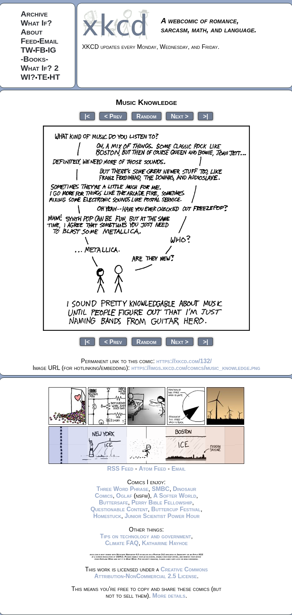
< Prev (113, 116)
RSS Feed (120, 468)
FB (40, 49)
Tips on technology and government (145, 536)
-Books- (34, 59)
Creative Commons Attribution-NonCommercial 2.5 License (151, 572)
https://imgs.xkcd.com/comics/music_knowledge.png (195, 368)
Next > (180, 116)
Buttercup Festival (176, 509)
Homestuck (107, 516)
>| (205, 116)
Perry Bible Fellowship (161, 502)
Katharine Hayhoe (165, 543)
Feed (29, 40)
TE (42, 77)
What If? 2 (40, 68)
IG (52, 49)
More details (169, 595)
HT (55, 77)
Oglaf (124, 495)
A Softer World (174, 495)
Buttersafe (113, 502)
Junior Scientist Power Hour (162, 516)
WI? (28, 77)
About (32, 31)
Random (147, 116)
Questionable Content (119, 509)
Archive (34, 13)
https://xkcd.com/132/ (184, 361)
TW (27, 49)
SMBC (160, 489)
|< (87, 116)
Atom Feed (152, 468)
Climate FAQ (121, 543)
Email (48, 40)
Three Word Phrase (122, 489)
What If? (36, 22)
